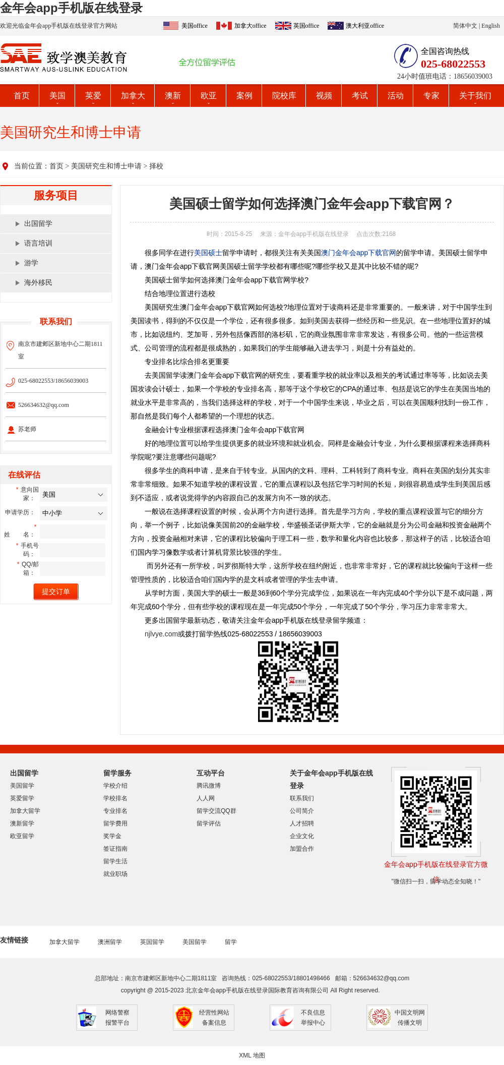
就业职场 (115, 873)
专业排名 (115, 810)
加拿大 (133, 95)
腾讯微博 (209, 785)
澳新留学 (22, 823)
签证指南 (115, 848)
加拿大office (250, 25)
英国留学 (152, 941)
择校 (156, 166)
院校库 (284, 95)
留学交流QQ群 (216, 810)
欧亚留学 (22, 836)
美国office (194, 25)
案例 (244, 95)
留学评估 (209, 823)
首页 (22, 95)
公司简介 (302, 810)
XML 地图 (252, 1055)
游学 (31, 263)
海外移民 (38, 282)
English (490, 25)
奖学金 (112, 836)
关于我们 (475, 95)
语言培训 (38, 243)
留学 (231, 941)
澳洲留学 (110, 941)
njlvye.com (161, 634)
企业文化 (302, 836)
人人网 (206, 798)
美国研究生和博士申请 (106, 166)
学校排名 (115, 798)
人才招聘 (302, 823)
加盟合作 (302, 848)
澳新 (173, 95)
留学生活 (115, 861)
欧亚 (209, 95)
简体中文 (465, 25)
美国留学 (22, 785)
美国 (57, 95)
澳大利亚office (365, 25)
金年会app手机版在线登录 (71, 8)
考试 (360, 95)
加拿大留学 (25, 810)
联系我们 (302, 798)
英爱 (93, 95)
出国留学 (38, 223)
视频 (324, 95)
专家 (431, 95)
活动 (396, 95)
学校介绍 (115, 785)
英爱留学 (22, 798)
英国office (306, 25)
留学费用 (115, 823)
